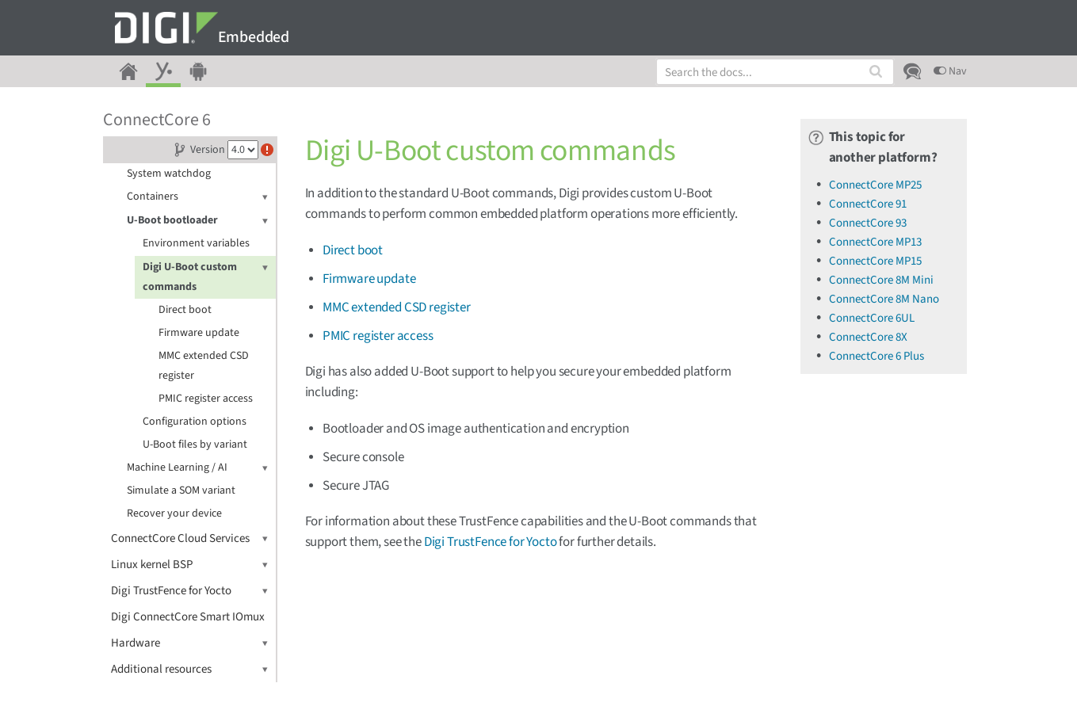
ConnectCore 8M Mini (881, 280)
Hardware (189, 643)
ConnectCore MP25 (875, 185)
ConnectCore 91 (868, 204)
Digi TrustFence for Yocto (189, 591)
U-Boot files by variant (195, 444)
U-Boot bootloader (197, 221)
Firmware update (198, 333)
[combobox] (775, 72)
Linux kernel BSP (189, 564)
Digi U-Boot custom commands (205, 276)
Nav (950, 71)
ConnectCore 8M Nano (884, 299)
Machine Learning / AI (197, 468)
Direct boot (185, 310)
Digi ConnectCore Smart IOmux (188, 617)
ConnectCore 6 (157, 119)
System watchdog (169, 173)
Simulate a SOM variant (181, 490)
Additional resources (189, 669)
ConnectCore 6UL (872, 318)
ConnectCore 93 (868, 223)
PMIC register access (205, 398)
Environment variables (196, 243)
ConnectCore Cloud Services (189, 538)
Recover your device (174, 513)
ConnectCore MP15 (875, 261)
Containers (197, 197)
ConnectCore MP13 (875, 242)
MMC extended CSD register (203, 366)
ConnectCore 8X (868, 337)
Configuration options (194, 421)
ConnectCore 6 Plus (876, 356)
